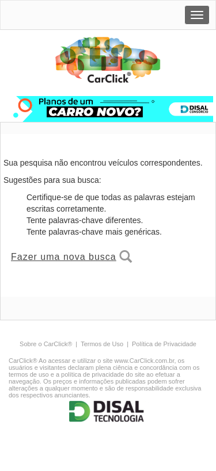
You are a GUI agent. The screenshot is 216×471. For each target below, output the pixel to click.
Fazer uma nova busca (71, 256)
